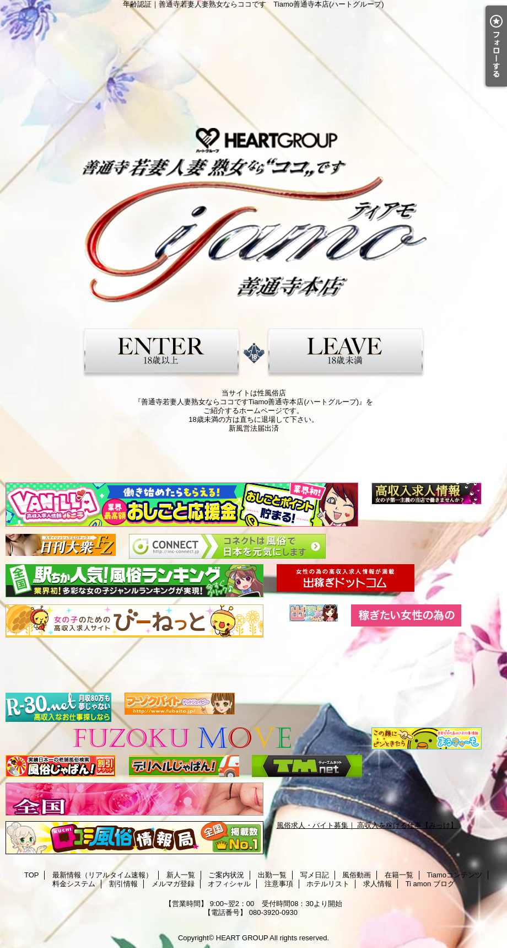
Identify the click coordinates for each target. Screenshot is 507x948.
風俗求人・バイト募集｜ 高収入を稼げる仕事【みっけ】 (367, 825)
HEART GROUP (242, 938)
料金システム (73, 884)
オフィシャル (229, 884)
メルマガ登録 (173, 884)
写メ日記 (314, 875)
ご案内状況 (226, 875)
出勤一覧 (272, 875)
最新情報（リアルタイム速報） (102, 875)
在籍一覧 (399, 875)
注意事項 (279, 884)
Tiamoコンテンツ (454, 875)
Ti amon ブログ (430, 884)
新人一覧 (180, 875)
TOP (31, 875)
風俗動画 (356, 875)
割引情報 (123, 884)
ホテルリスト (327, 884)
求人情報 (377, 884)
